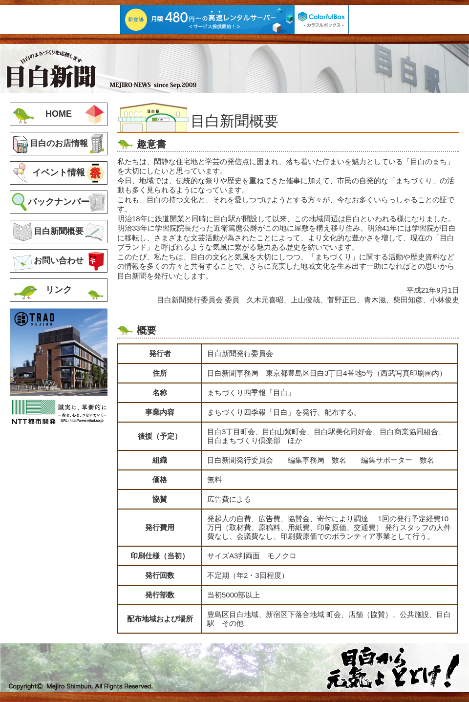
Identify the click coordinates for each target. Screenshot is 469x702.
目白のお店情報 (59, 143)
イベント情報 (58, 172)
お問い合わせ (59, 260)
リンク (58, 290)
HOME (58, 114)
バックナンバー (58, 202)
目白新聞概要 (59, 231)
